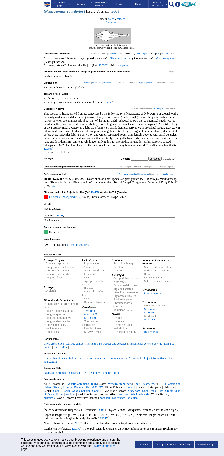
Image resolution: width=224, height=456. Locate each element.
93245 (103, 418)
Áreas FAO (97, 83)
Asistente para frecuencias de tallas (105, 343)
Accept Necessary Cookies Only (173, 444)
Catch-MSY (61, 347)
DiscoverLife (81, 387)
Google (96, 390)
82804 (100, 410)
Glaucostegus (55, 11)
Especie (145, 54)
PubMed (70, 394)
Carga (138, 4)
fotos (111, 18)
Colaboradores (168, 174)
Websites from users (120, 383)
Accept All (144, 444)
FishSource (82, 244)
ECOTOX (97, 387)
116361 (59, 215)
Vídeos (121, 18)
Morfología (158, 109)
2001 (115, 11)
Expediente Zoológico (125, 397)
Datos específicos (78, 372)
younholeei (76, 11)
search (70, 244)
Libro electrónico (54, 343)
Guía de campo (75, 343)
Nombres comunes (101, 372)
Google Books (61, 390)
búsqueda (49, 397)
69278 (77, 423)
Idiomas (80, 4)
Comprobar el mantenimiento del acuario (68, 358)
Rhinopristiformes (120, 58)
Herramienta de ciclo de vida (145, 343)
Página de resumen (55, 372)
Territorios (86, 83)
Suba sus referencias (128, 174)
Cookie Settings (206, 444)
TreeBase (122, 394)
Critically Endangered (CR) (65, 197)
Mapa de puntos (145, 83)
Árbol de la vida (139, 394)
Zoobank (104, 397)
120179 (76, 428)
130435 (95, 192)
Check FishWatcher (145, 383)
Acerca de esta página (61, 4)
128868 (103, 65)
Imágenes (149, 319)
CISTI (162, 383)
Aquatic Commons (78, 383)
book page (121, 65)
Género (138, 54)
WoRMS (165, 54)
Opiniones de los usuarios (100, 4)
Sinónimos (112, 54)
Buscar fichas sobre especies (110, 358)
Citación (119, 4)
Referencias (143, 174)
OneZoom (134, 390)
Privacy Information (103, 445)
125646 (108, 102)
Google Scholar (81, 390)
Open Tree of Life (152, 390)
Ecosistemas (108, 83)
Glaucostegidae (165, 58)
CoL (158, 54)
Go (166, 394)
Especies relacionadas (159, 4)
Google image (111, 22)
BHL (94, 383)
